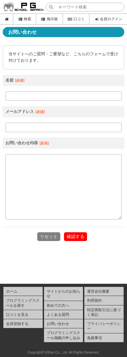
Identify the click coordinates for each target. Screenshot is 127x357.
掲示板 (49, 19)
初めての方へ (58, 305)
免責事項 (94, 338)
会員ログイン (108, 19)
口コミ (75, 19)
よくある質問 (58, 315)
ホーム (11, 291)
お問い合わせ (58, 324)
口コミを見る (17, 315)
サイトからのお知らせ (63, 293)
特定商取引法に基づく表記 (104, 312)
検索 (24, 19)
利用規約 (94, 300)
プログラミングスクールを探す (23, 302)
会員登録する (17, 324)
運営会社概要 (98, 291)
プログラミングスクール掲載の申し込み (63, 335)
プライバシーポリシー (104, 326)
